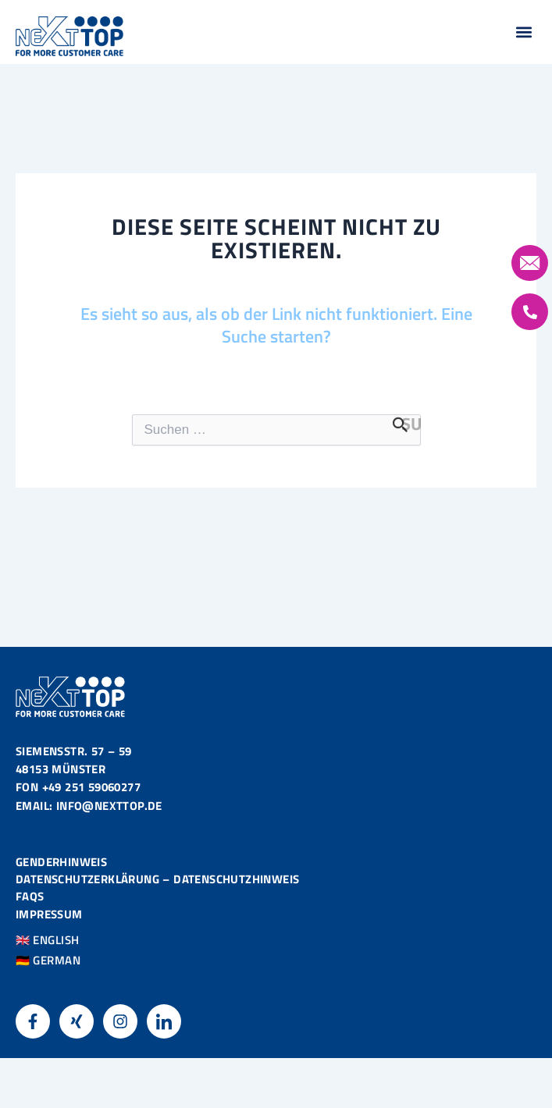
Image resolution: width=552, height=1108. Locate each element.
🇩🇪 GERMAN (48, 961)
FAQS (30, 897)
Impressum (49, 914)
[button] (523, 32)
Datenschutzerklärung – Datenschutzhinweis (157, 880)
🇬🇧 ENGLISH (48, 940)
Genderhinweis (61, 862)
